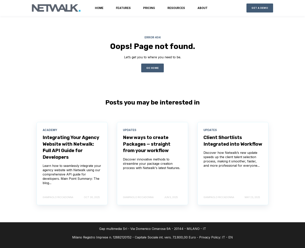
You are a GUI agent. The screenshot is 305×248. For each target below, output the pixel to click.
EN (230, 237)
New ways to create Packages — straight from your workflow (146, 144)
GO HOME (152, 67)
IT (223, 237)
